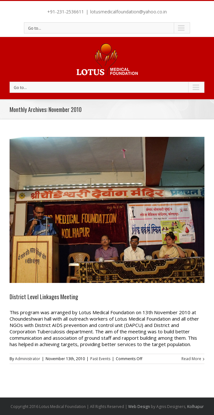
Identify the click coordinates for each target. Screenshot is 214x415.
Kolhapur (195, 406)
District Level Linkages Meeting (44, 297)
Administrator (27, 358)
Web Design (139, 406)
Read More (191, 358)
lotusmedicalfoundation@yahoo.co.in (128, 12)
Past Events (100, 358)
